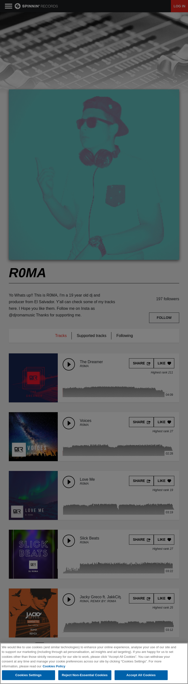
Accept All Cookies (141, 675)
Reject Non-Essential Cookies (85, 675)
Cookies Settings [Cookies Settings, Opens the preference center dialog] (28, 675)
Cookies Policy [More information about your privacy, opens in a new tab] (54, 666)
